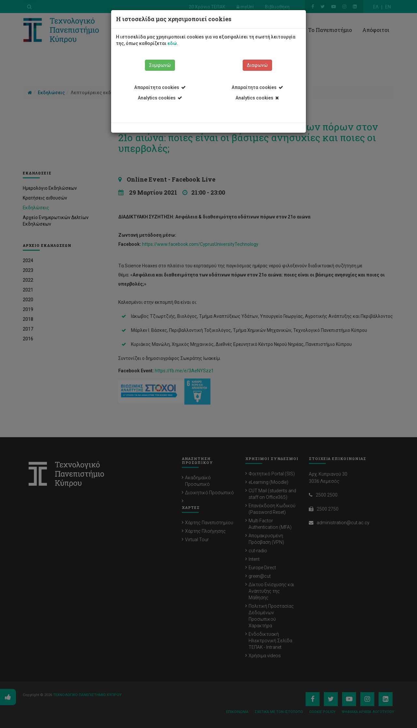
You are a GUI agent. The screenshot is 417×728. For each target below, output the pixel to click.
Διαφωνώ (257, 65)
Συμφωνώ (160, 65)
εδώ (172, 43)
